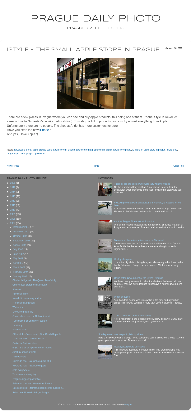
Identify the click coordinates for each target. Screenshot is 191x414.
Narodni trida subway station (26, 298)
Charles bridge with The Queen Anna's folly (34, 280)
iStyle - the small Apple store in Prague (32, 347)
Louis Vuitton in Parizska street (28, 338)
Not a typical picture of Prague (129, 346)
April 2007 (18, 263)
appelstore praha (22, 149)
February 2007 (21, 272)
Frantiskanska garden (23, 302)
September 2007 (22, 240)
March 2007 (19, 267)
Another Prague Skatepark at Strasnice (134, 221)
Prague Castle (19, 329)
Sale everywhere (21, 370)
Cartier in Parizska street (25, 343)
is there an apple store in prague (149, 149)
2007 (13, 223)
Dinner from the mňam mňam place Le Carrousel (139, 240)
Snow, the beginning (22, 311)
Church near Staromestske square (30, 284)
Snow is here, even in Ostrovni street (31, 316)
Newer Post (13, 166)
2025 (13, 183)
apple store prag (84, 149)
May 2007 (18, 258)
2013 (13, 196)
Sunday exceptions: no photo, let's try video (120, 334)
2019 (13, 187)
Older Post (178, 166)
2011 (13, 205)
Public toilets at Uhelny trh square (29, 320)
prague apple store (35, 153)
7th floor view (19, 356)
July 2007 (18, 249)
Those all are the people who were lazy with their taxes (142, 184)
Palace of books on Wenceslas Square (32, 383)
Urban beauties (122, 296)
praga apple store (16, 153)
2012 (13, 200)
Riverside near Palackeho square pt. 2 (31, 361)
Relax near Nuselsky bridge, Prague (30, 392)
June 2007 (18, 254)
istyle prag (172, 149)
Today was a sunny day (24, 374)
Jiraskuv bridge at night (24, 352)
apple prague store (42, 149)
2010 (13, 209)
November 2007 (21, 231)
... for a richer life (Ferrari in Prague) (132, 315)
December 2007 (21, 227)
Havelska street (20, 293)
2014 (13, 191)
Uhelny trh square (123, 259)
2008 (13, 218)
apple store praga (103, 149)
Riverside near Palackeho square (29, 365)
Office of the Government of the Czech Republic (36, 334)
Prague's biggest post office (26, 379)
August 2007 (20, 245)
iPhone (44, 130)
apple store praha (122, 149)
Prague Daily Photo (95, 18)
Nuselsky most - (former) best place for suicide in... (38, 388)
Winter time (18, 307)
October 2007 (20, 236)
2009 (13, 214)
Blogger (128, 404)
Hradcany (17, 325)
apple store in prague (64, 149)
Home (96, 166)
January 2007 (20, 276)
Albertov (16, 289)
